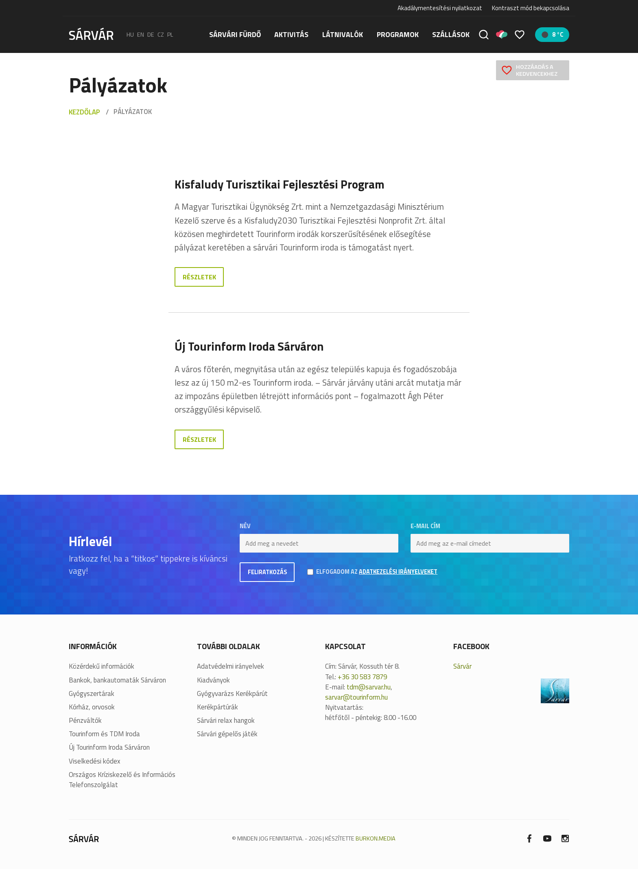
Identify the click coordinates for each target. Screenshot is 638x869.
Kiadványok (213, 680)
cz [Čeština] (160, 34)
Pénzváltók (85, 720)
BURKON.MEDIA (375, 838)
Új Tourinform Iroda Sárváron (109, 747)
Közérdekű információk (101, 666)
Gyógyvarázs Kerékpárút (232, 694)
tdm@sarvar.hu (369, 687)
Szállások (451, 34)
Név (245, 526)
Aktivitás (291, 34)
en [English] (140, 34)
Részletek (199, 277)
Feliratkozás (267, 572)
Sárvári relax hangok (226, 720)
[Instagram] (565, 838)
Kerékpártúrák (217, 707)
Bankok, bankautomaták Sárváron (117, 680)
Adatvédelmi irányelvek (230, 666)
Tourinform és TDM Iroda (104, 734)
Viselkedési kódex (94, 761)
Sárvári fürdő (235, 34)
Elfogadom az (376, 572)
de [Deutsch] (150, 34)
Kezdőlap (84, 112)
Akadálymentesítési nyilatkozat (440, 8)
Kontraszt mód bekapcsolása (530, 8)
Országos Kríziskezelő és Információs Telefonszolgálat (122, 780)
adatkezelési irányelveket (398, 571)
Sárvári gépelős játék (227, 734)
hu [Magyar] (130, 34)
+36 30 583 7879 (362, 677)
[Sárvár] (91, 34)
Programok (398, 34)
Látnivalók (342, 34)
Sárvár (462, 666)
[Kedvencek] (519, 34)
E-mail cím (425, 526)
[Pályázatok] (501, 34)
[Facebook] (529, 838)
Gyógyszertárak (91, 694)
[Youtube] (547, 838)
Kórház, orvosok (92, 707)
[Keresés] (483, 34)
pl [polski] (170, 34)
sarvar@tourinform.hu (356, 697)
